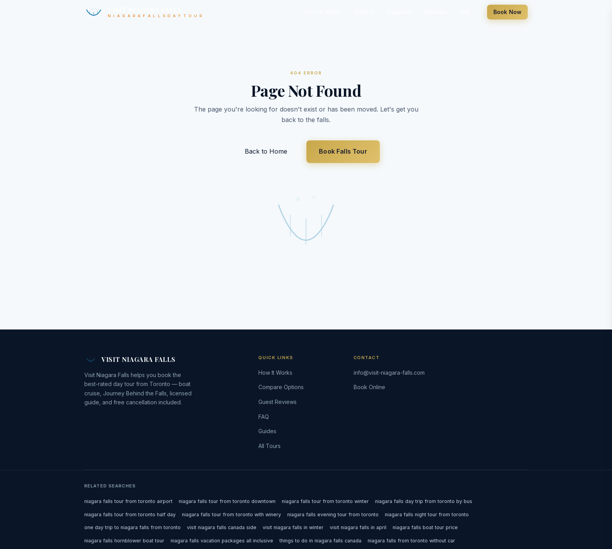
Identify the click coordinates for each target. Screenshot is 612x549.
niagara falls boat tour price (425, 527)
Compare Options (281, 387)
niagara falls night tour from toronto (427, 514)
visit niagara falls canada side (221, 527)
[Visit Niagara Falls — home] (143, 12)
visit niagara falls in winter (293, 527)
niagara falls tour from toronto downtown (227, 501)
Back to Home (267, 151)
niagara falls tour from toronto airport (128, 501)
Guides (267, 431)
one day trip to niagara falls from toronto (132, 527)
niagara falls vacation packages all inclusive (222, 541)
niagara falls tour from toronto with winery (231, 514)
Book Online (369, 387)
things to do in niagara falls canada (320, 541)
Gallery (364, 12)
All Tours (269, 446)
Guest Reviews (277, 401)
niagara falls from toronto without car (411, 541)
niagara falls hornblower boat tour (124, 541)
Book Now (507, 12)
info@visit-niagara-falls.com (389, 372)
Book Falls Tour (343, 151)
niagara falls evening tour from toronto (333, 514)
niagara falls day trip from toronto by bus (423, 501)
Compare (399, 12)
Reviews (435, 12)
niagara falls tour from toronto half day (130, 514)
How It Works (323, 12)
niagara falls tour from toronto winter (325, 501)
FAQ (465, 12)
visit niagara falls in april (358, 527)
